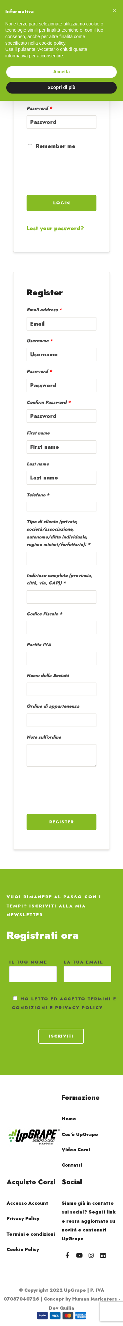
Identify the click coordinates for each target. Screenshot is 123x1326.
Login (61, 203)
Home (69, 1118)
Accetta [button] (61, 71)
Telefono (36, 495)
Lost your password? (55, 228)
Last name (38, 464)
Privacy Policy (23, 1218)
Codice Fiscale (42, 614)
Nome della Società (48, 675)
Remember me (51, 146)
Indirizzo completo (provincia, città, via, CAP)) (59, 579)
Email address (44, 309)
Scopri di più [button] (61, 87)
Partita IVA (39, 644)
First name (38, 433)
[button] (114, 10)
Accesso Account (27, 1203)
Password (39, 108)
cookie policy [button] (52, 43)
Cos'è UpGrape (80, 1134)
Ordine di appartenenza (53, 706)
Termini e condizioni (31, 1234)
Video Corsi (76, 1149)
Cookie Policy (23, 1249)
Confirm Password (49, 402)
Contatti (72, 1165)
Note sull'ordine (44, 737)
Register (61, 822)
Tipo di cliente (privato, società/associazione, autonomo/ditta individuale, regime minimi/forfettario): (57, 533)
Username (39, 340)
